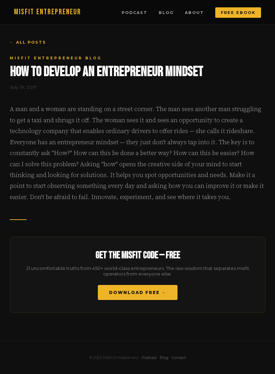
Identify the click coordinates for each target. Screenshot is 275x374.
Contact (179, 357)
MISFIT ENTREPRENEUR (47, 12)
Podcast (134, 12)
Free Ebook (238, 12)
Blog (166, 12)
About (194, 12)
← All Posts (28, 42)
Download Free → (137, 292)
